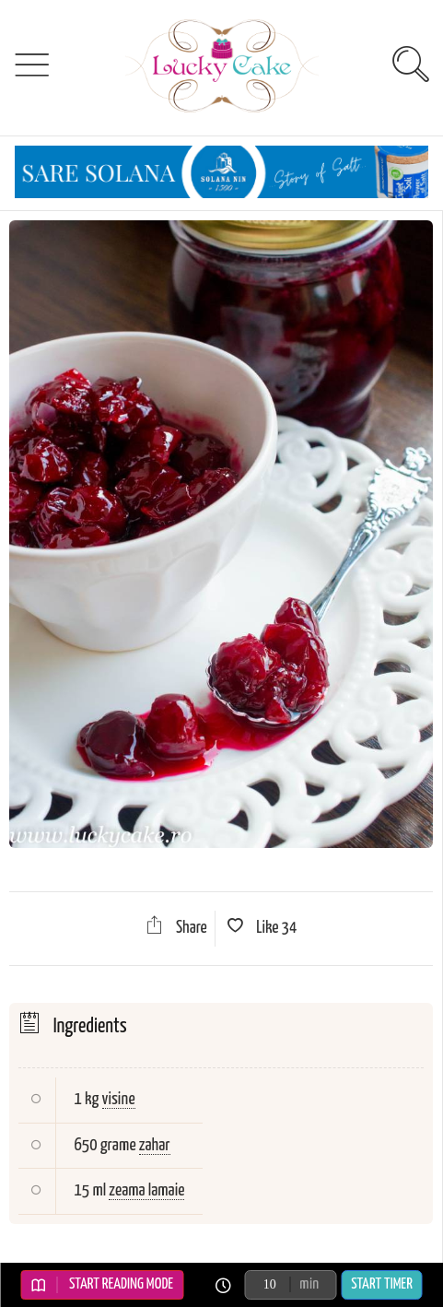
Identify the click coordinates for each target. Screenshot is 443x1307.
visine (118, 1099)
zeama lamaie (146, 1190)
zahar (154, 1145)
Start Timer (382, 1284)
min (309, 1284)
